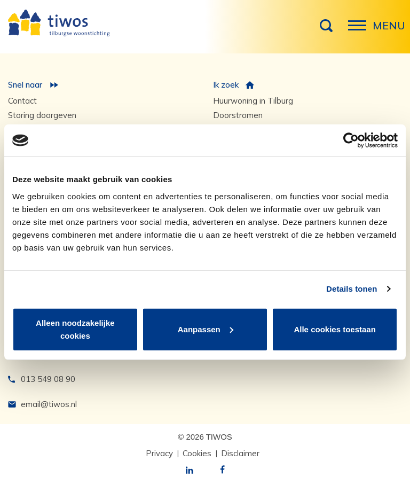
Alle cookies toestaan (334, 328)
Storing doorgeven (42, 115)
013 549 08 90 (48, 379)
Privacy (159, 453)
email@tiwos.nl (49, 404)
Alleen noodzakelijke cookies (75, 329)
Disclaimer (240, 453)
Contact (22, 101)
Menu (360, 31)
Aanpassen (205, 328)
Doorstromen (238, 115)
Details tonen (351, 288)
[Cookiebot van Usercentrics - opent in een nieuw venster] (351, 140)
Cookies (197, 453)
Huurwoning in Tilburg (253, 101)
